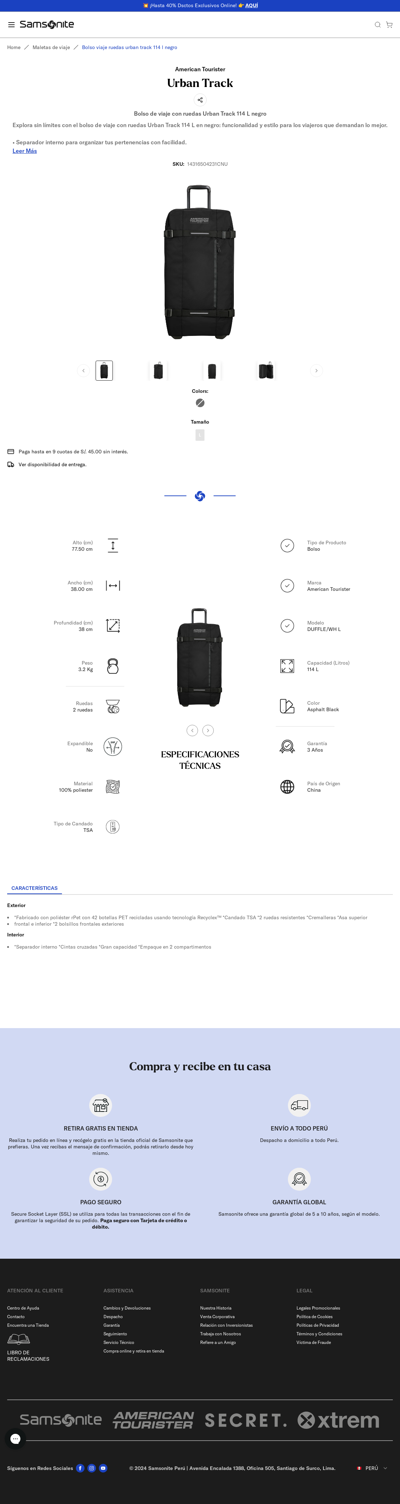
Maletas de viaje (51, 47)
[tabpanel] (200, 959)
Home (13, 47)
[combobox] (367, 1468)
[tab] (34, 888)
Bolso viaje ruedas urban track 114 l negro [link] (129, 47)
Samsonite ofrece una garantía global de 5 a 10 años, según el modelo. (299, 1214)
